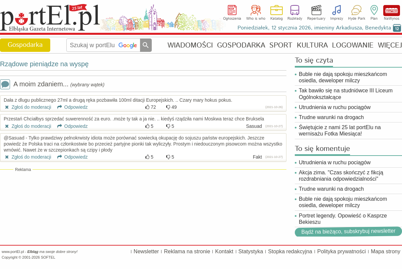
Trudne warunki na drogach (331, 117)
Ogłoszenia (232, 18)
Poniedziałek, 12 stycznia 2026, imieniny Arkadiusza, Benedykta (314, 28)
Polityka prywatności (341, 251)
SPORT (280, 45)
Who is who (255, 18)
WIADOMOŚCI (190, 45)
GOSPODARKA (241, 45)
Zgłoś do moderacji (27, 107)
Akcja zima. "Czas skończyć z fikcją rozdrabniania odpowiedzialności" (341, 176)
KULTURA (312, 45)
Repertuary (316, 18)
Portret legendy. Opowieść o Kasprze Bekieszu (343, 219)
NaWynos (391, 10)
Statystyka (251, 251)
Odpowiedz (70, 107)
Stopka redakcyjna (290, 251)
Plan (374, 18)
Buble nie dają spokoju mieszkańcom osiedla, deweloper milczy (343, 77)
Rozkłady (294, 18)
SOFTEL (48, 257)
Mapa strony (385, 251)
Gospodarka (25, 45)
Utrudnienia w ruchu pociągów (335, 107)
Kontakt (224, 251)
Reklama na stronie (187, 251)
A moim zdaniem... (52, 84)
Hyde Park (356, 18)
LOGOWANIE (353, 45)
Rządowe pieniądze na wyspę (44, 64)
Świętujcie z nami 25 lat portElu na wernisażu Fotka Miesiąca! (340, 130)
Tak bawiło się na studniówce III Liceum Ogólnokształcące (346, 94)
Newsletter (146, 251)
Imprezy (336, 18)
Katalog (276, 18)
